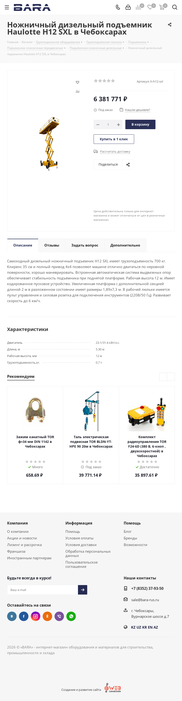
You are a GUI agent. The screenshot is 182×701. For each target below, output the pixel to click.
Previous (163, 377)
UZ (138, 627)
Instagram (35, 616)
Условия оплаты (79, 538)
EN (150, 627)
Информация (78, 523)
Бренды (130, 538)
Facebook (23, 616)
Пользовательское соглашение (81, 564)
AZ (156, 627)
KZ (133, 627)
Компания (17, 523)
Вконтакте (12, 616)
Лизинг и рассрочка (24, 544)
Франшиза (16, 551)
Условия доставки (81, 544)
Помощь (72, 531)
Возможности (135, 544)
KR (144, 627)
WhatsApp (71, 616)
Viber (59, 616)
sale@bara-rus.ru (145, 599)
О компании (18, 531)
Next (171, 377)
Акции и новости (22, 538)
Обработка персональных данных (88, 553)
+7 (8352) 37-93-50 (147, 588)
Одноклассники (47, 616)
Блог (128, 531)
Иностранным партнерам (29, 558)
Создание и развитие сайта (81, 690)
